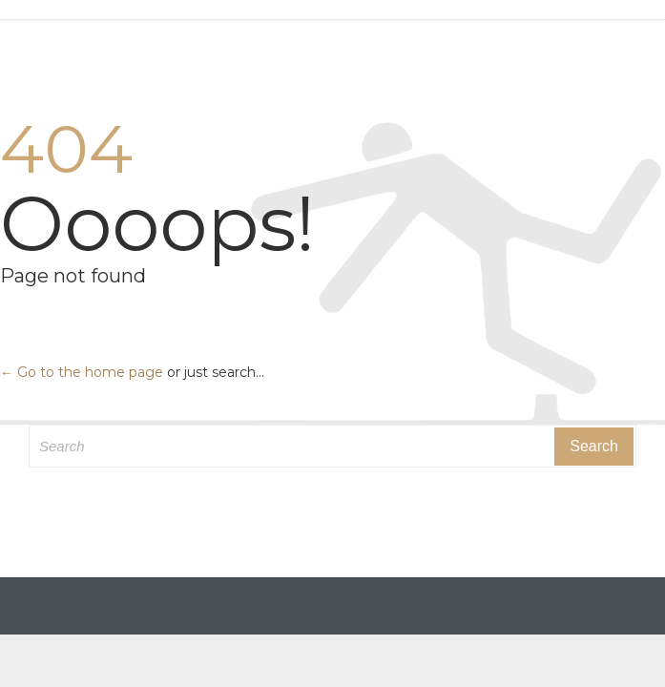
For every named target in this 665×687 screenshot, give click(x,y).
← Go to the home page (81, 372)
